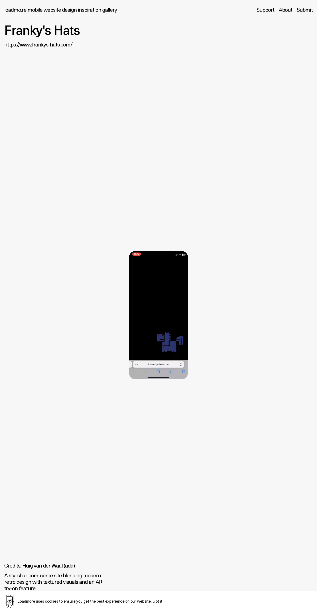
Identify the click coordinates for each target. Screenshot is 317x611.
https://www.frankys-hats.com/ (38, 44)
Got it (157, 601)
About (285, 9)
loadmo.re (60, 9)
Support (265, 9)
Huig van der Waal (42, 565)
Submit (305, 9)
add (69, 565)
